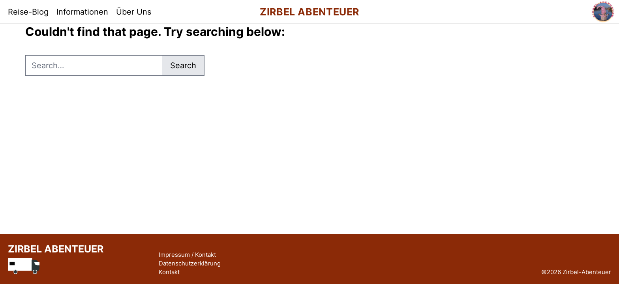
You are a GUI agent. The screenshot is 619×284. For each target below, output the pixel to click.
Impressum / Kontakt (187, 254)
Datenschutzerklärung (190, 263)
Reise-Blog (28, 12)
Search (183, 65)
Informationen (82, 12)
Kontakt (169, 272)
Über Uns (133, 12)
